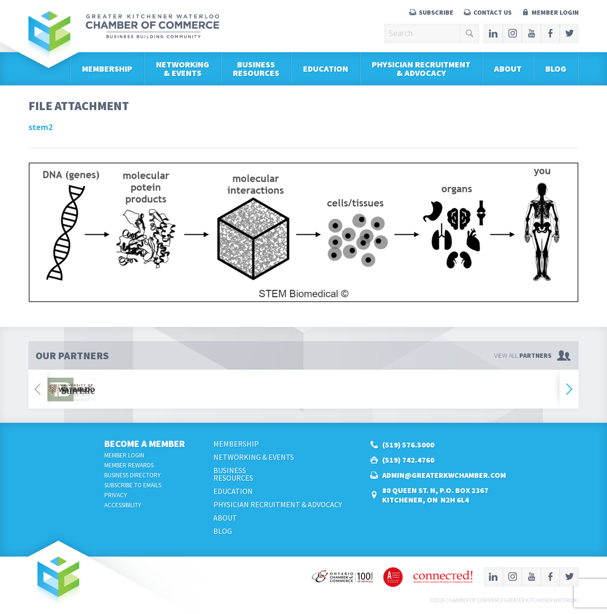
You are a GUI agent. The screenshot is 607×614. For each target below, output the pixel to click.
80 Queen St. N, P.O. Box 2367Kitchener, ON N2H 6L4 (435, 494)
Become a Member (144, 443)
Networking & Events (182, 68)
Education (325, 68)
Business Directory (132, 475)
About (508, 68)
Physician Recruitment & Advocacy (421, 68)
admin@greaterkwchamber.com (444, 475)
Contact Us (492, 12)
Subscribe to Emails (132, 485)
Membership (107, 68)
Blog (555, 68)
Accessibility (122, 505)
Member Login (555, 12)
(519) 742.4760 (408, 460)
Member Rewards (129, 465)
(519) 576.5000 (408, 444)
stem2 (40, 127)
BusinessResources (256, 68)
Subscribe (436, 12)
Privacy (115, 495)
